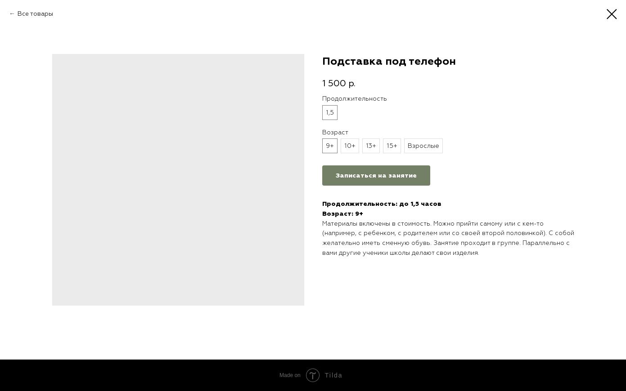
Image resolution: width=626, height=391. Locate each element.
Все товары (35, 14)
